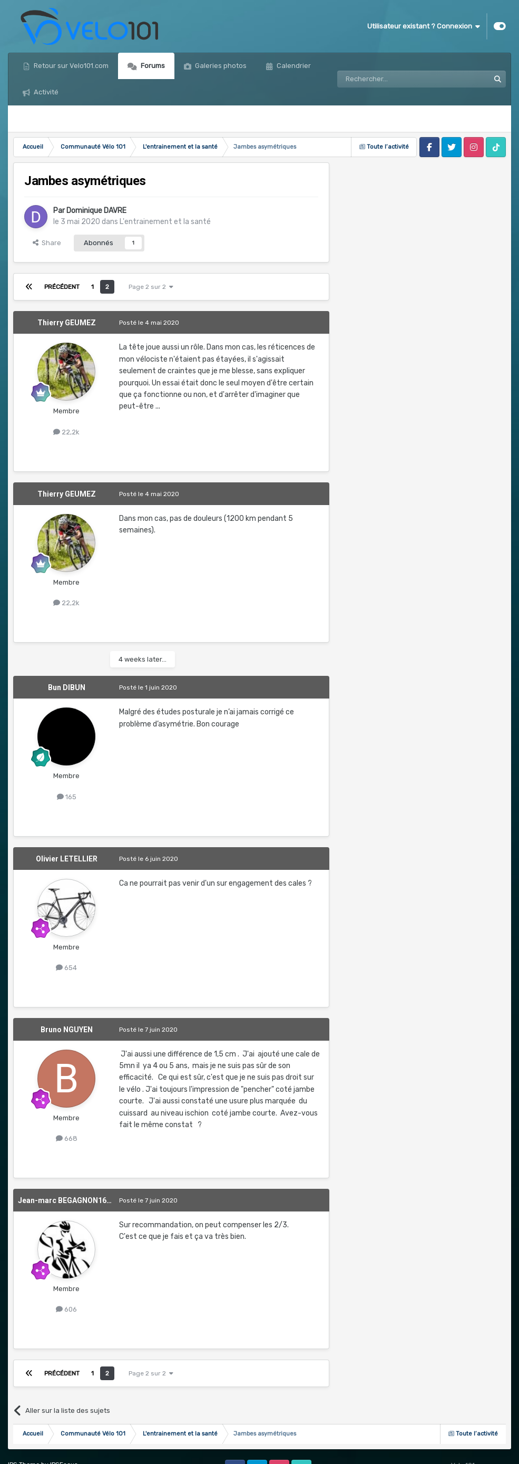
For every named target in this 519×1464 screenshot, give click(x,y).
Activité (45, 92)
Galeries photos (220, 66)
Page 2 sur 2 (151, 286)
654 (66, 968)
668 (66, 1138)
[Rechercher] (390, 79)
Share (47, 243)
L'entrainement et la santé (165, 221)
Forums (152, 66)
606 (66, 1309)
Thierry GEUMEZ (66, 322)
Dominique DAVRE (96, 210)
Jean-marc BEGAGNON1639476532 (79, 1200)
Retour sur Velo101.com (70, 66)
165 (66, 797)
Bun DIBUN (66, 687)
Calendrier (293, 66)
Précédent (62, 286)
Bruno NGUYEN (67, 1029)
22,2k (66, 432)
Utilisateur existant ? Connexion (423, 26)
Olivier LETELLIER (66, 859)
